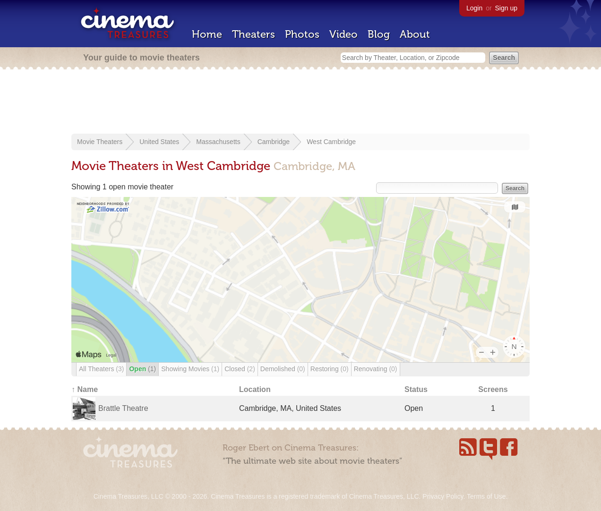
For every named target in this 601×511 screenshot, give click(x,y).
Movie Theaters (99, 141)
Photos (302, 34)
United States (159, 141)
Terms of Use (486, 496)
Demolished (282, 369)
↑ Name (84, 389)
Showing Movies (190, 369)
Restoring (329, 369)
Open (142, 369)
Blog (379, 34)
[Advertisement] (300, 102)
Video (343, 34)
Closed (239, 369)
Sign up (506, 8)
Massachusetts (218, 141)
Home (207, 34)
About (415, 34)
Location (255, 389)
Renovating (375, 369)
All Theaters (101, 369)
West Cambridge (331, 141)
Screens (492, 389)
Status (416, 389)
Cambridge (274, 141)
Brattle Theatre (123, 408)
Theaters (253, 34)
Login (474, 8)
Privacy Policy (442, 496)
